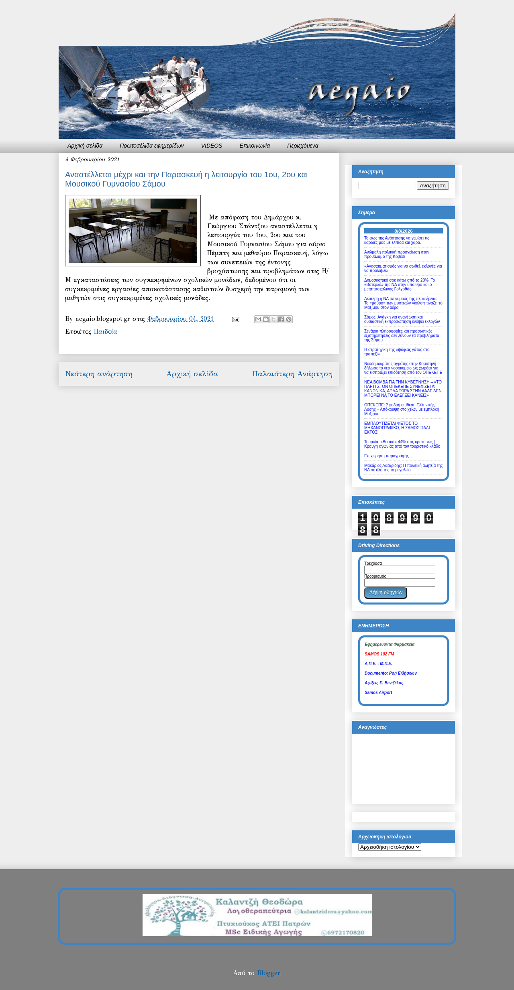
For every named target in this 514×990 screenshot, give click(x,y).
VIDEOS (211, 145)
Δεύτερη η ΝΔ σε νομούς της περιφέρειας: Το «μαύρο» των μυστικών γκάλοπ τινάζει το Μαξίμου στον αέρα (403, 303)
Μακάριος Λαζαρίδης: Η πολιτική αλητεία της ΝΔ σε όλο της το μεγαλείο (403, 467)
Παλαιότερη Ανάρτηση (292, 373)
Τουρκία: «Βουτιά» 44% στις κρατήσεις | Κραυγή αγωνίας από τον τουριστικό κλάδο (402, 444)
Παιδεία (105, 331)
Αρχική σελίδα (84, 145)
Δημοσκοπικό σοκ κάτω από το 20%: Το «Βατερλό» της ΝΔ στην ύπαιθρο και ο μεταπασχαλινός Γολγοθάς (399, 284)
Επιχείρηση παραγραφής (386, 456)
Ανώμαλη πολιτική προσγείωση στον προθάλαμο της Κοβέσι (396, 254)
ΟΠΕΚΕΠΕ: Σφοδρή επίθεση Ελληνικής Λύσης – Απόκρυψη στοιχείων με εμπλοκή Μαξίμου (401, 409)
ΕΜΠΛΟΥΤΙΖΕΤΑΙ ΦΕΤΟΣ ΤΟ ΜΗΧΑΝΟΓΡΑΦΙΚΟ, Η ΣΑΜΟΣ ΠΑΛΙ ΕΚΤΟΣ (397, 427)
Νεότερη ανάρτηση (98, 373)
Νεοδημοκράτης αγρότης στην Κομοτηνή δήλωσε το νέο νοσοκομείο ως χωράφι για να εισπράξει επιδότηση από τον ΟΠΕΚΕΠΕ (403, 368)
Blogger (268, 973)
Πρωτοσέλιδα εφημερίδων (152, 145)
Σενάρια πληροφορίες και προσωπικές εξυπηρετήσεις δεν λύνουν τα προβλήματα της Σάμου (401, 335)
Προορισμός (375, 576)
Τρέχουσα (373, 563)
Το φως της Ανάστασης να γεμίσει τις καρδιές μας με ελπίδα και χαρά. (396, 240)
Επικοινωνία (255, 145)
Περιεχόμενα (302, 145)
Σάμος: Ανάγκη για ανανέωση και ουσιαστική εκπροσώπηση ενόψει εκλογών (402, 319)
